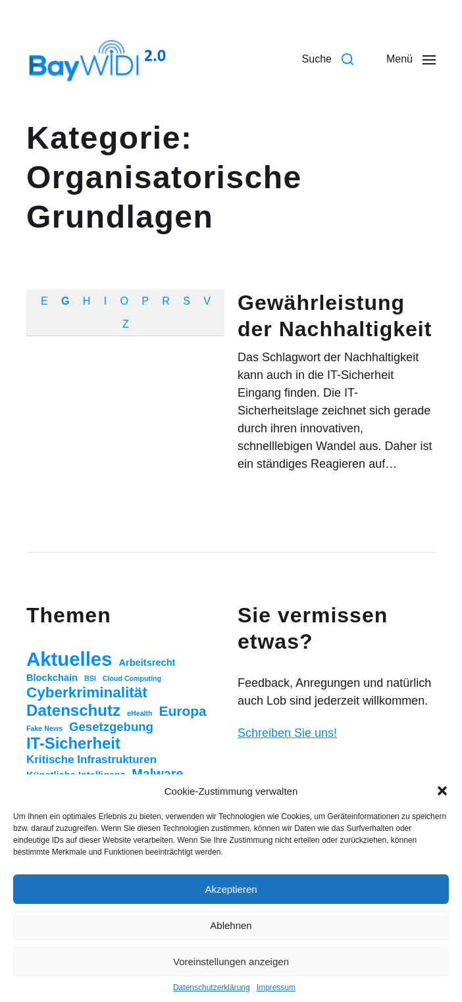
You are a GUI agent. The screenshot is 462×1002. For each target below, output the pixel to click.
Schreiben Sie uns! (287, 732)
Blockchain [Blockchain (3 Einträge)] (52, 677)
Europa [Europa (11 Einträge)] (183, 710)
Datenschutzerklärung (211, 987)
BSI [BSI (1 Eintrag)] (90, 678)
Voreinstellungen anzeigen (231, 961)
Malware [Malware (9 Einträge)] (157, 773)
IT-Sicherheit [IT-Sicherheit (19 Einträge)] (73, 743)
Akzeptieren (231, 889)
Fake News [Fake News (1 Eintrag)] (44, 728)
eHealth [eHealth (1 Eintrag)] (140, 713)
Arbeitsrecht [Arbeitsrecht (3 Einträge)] (146, 662)
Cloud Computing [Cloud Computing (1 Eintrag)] (132, 678)
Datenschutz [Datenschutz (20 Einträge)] (73, 710)
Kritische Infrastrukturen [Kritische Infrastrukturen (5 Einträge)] (91, 759)
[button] (442, 790)
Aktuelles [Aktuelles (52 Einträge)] (69, 659)
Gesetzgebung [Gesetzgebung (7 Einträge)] (111, 727)
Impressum (276, 987)
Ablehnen (230, 925)
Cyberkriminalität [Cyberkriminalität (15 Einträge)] (86, 692)
